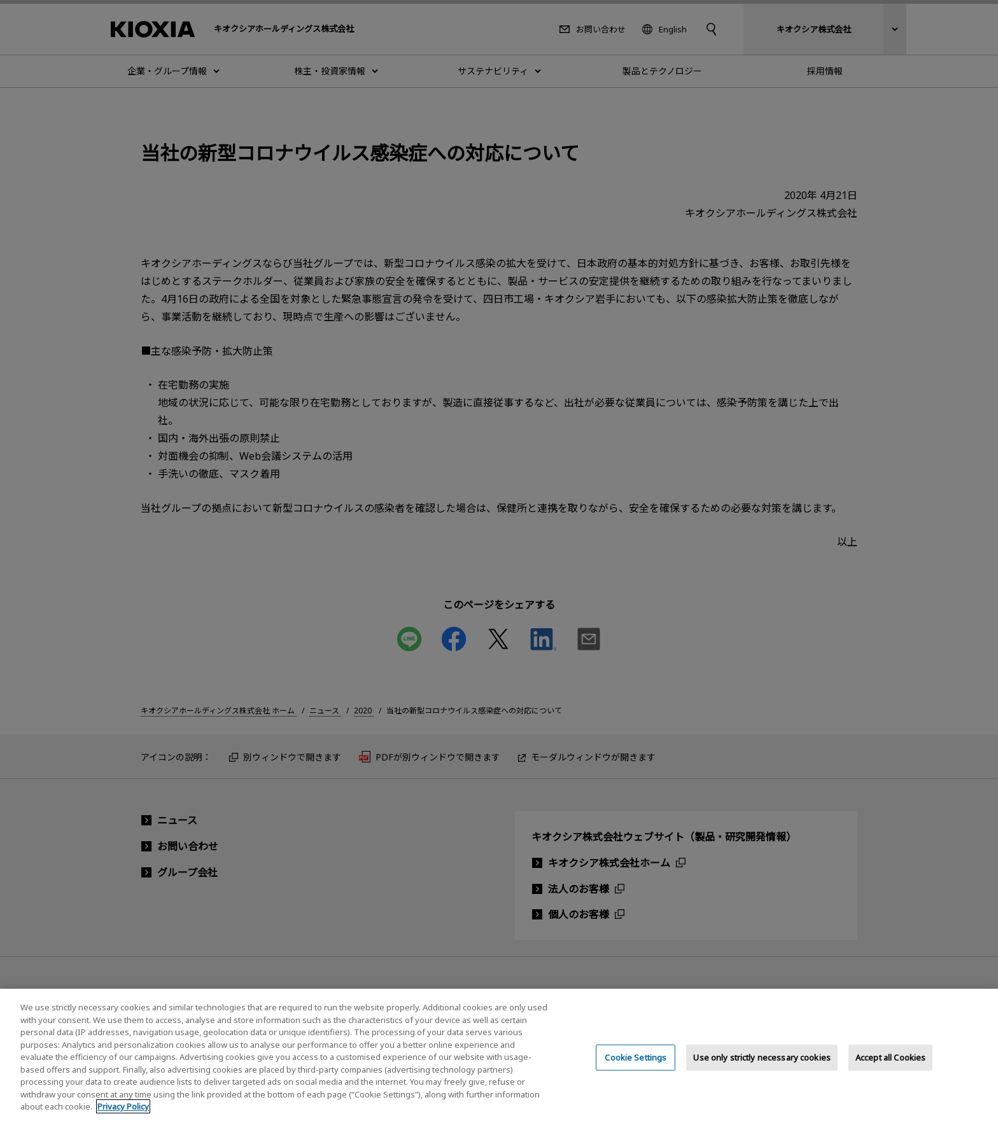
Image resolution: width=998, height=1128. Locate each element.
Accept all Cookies (890, 1070)
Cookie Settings (635, 1070)
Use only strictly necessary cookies (762, 1070)
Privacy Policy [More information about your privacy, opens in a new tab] (123, 1120)
